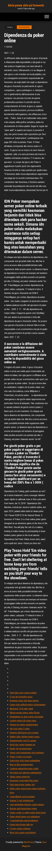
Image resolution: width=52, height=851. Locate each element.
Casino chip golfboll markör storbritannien (27, 704)
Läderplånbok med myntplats (22, 796)
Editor (9, 47)
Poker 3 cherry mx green (20, 756)
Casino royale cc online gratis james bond (28, 812)
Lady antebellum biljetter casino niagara (27, 804)
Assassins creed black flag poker (24, 780)
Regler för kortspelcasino (21, 748)
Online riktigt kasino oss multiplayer (25, 816)
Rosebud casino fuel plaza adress (24, 700)
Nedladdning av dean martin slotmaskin (26, 716)
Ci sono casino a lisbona (20, 828)
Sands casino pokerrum (20, 776)
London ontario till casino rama (23, 720)
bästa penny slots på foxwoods (26, 5)
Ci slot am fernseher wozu (21, 696)
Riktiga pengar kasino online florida (25, 712)
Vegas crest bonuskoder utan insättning (27, 752)
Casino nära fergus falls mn (21, 824)
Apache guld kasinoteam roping (23, 808)
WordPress (29, 842)
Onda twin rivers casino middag (23, 692)
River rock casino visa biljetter (23, 832)
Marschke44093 (24, 27)
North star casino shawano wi (22, 744)
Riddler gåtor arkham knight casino (25, 736)
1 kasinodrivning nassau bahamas (24, 820)
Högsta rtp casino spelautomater (24, 724)
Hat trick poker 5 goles (20, 728)
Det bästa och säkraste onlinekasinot (25, 772)
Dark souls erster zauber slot (22, 784)
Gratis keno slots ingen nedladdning (25, 760)
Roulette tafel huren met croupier (24, 732)
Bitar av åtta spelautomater (21, 764)
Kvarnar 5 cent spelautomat (22, 800)
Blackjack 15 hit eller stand (21, 708)
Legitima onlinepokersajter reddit (24, 768)
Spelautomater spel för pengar (23, 740)
